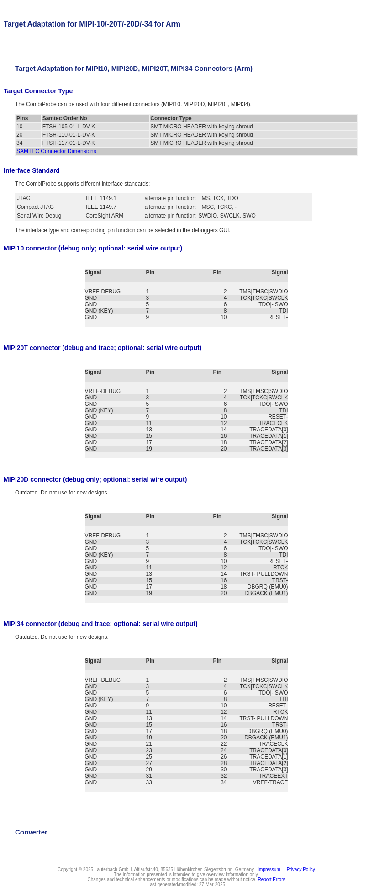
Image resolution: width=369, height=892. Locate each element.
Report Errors (271, 879)
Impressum (267, 869)
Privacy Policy (299, 869)
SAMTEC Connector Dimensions (56, 151)
